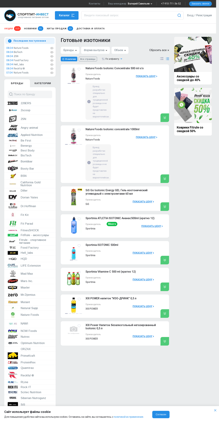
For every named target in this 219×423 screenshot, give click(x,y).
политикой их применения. (129, 416)
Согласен (161, 414)
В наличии (70, 59)
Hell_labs (19, 64)
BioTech (18, 52)
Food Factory (21, 60)
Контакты (94, 3)
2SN (16, 56)
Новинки (33, 28)
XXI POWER (92, 308)
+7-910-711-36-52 (171, 3)
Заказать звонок (200, 3)
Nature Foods (21, 48)
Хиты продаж (60, 28)
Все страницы (87, 59)
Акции (12, 28)
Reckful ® (19, 68)
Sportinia (90, 228)
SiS (87, 204)
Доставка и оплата (90, 28)
